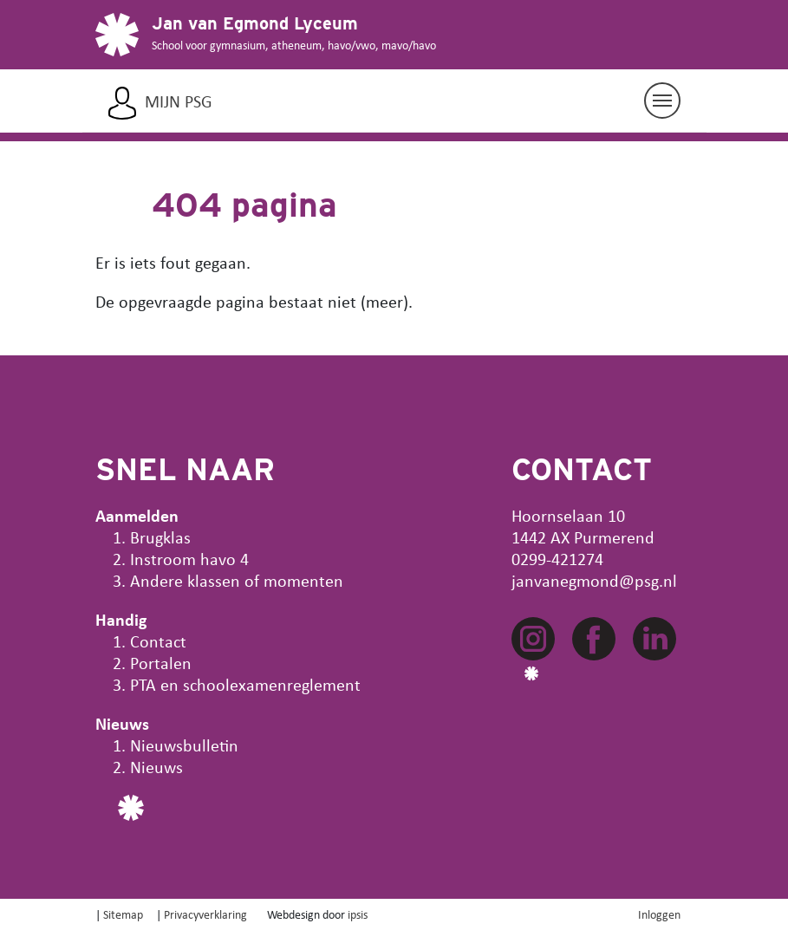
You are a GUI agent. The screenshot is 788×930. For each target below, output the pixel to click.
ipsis (358, 914)
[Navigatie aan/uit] (662, 100)
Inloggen (659, 914)
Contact (158, 641)
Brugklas (160, 537)
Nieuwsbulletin (184, 745)
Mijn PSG (178, 101)
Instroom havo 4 (189, 558)
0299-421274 (557, 558)
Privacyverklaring (205, 914)
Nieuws (156, 766)
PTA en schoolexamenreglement (245, 684)
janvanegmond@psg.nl (594, 580)
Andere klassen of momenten (236, 580)
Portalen (161, 662)
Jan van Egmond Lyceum (255, 23)
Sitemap (123, 914)
